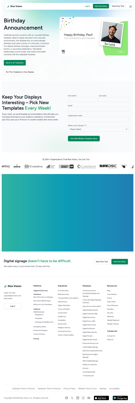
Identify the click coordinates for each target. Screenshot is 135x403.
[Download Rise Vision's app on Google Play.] (122, 398)
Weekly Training (114, 324)
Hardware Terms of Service (50, 388)
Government (64, 313)
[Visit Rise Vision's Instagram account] (84, 398)
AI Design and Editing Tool (46, 322)
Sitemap (104, 388)
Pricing (38, 339)
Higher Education (66, 305)
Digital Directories (90, 317)
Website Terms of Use (89, 388)
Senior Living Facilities (67, 335)
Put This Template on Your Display (22, 72)
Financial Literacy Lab (92, 343)
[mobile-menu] (130, 6)
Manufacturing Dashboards (94, 351)
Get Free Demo (101, 6)
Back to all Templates (16, 63)
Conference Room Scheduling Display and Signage (92, 293)
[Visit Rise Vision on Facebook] (68, 398)
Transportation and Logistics (70, 298)
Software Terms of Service (25, 388)
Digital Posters (89, 336)
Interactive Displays (42, 330)
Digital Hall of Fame (91, 325)
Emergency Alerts (41, 327)
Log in (87, 6)
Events (111, 298)
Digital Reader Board (91, 339)
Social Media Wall (90, 372)
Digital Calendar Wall (91, 314)
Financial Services (66, 331)
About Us (112, 339)
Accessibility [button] (116, 388)
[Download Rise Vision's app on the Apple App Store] (103, 398)
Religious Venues (66, 327)
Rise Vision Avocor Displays (45, 297)
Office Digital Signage (92, 361)
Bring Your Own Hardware (44, 304)
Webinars (112, 316)
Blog (110, 290)
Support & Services (42, 290)
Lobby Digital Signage (92, 347)
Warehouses (64, 302)
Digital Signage (40, 312)
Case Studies (113, 294)
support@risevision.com (14, 296)
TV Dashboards (89, 376)
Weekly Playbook (115, 320)
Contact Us (113, 336)
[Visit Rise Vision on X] (73, 398)
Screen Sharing (40, 334)
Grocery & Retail (65, 309)
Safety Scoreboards (91, 364)
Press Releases (114, 305)
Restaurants (64, 324)
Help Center (9, 298)
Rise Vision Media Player (43, 301)
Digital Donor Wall (90, 321)
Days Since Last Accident (93, 306)
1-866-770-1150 (11, 293)
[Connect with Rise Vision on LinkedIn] (79, 398)
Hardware (39, 294)
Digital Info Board (90, 328)
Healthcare (64, 316)
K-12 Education (65, 290)
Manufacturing (65, 294)
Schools (87, 368)
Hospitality (63, 320)
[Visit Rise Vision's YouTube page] (90, 398)
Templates (40, 318)
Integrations (41, 315)
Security (112, 313)
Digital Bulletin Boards (92, 310)
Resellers (112, 309)
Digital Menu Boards (91, 332)
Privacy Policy (71, 388)
